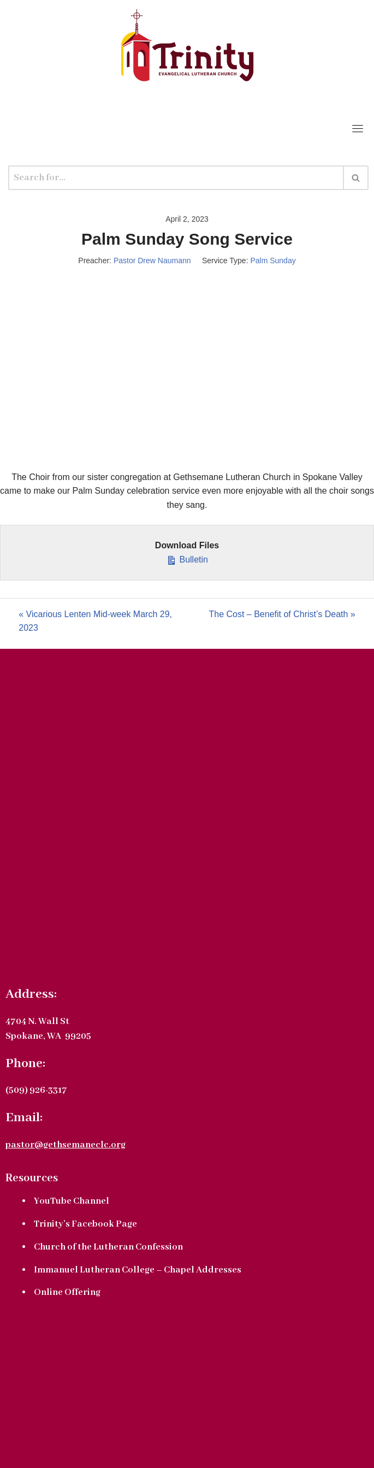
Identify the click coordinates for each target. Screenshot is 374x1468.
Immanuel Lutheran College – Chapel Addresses (137, 1270)
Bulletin (187, 558)
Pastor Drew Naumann (152, 260)
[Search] (176, 177)
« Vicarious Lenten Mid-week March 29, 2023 (95, 621)
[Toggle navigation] (358, 128)
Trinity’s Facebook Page (85, 1224)
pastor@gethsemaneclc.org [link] (65, 1145)
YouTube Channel (71, 1201)
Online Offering (67, 1292)
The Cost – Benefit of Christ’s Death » (282, 614)
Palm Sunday (272, 260)
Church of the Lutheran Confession (108, 1247)
